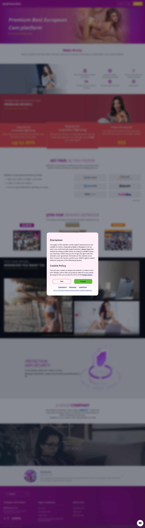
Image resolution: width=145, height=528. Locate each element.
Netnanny (72, 287)
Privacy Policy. (87, 275)
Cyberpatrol (62, 287)
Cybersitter (83, 287)
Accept (83, 281)
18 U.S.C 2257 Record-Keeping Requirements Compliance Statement (72, 290)
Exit (61, 281)
